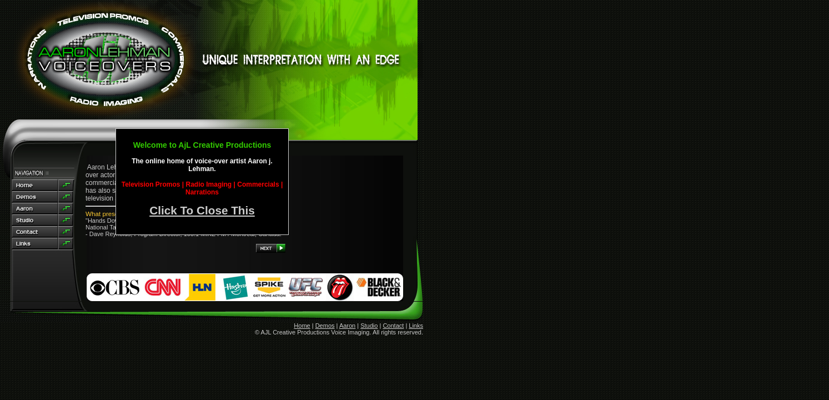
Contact (393, 325)
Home (302, 325)
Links (416, 325)
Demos (325, 325)
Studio (369, 325)
